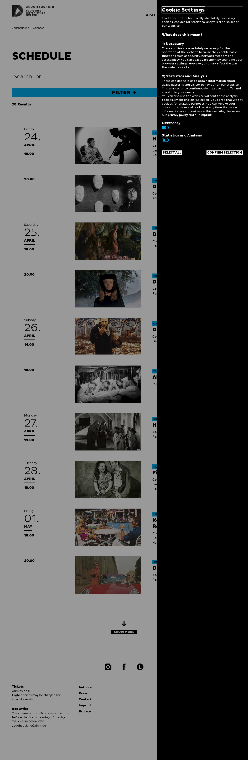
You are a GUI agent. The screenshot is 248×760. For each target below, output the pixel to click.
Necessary (171, 124)
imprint (205, 115)
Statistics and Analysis (182, 137)
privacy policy (178, 115)
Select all (172, 153)
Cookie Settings (183, 10)
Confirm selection (224, 153)
